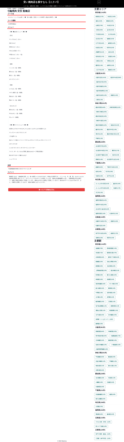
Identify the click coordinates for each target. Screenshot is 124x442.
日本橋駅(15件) (100, 340)
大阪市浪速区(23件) (101, 86)
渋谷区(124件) (112, 16)
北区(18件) (111, 52)
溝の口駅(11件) (112, 365)
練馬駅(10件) (99, 323)
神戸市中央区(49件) (101, 233)
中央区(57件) (110, 25)
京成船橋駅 (21, 8)
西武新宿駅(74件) (112, 248)
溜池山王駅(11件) (100, 310)
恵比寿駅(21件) (115, 270)
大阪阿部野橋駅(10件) (102, 349)
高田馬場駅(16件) (100, 283)
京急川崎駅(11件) (100, 361)
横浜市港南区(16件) (101, 125)
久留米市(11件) (113, 213)
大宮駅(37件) (99, 406)
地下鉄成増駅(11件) (101, 306)
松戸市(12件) (110, 176)
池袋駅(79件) (99, 248)
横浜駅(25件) (111, 357)
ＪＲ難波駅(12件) (115, 344)
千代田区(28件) (100, 34)
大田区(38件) (99, 30)
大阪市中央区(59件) (115, 77)
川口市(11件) (99, 192)
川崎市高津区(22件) (114, 107)
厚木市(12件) (99, 134)
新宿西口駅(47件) (112, 252)
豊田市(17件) (115, 150)
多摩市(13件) (110, 65)
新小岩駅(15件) (100, 288)
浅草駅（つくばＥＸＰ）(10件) (104, 319)
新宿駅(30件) (99, 266)
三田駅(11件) (111, 301)
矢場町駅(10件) (100, 386)
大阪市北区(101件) (101, 77)
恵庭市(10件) (114, 221)
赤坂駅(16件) (110, 279)
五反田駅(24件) (111, 266)
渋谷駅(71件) (99, 252)
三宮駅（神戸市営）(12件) (103, 438)
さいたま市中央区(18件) (102, 188)
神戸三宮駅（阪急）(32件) (103, 434)
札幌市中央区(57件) (101, 221)
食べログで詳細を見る (46, 190)
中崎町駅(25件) (112, 331)
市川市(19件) (109, 171)
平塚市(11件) (99, 138)
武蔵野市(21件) (100, 52)
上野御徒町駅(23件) (101, 270)
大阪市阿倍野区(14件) (102, 91)
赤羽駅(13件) (110, 297)
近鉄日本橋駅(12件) (101, 344)
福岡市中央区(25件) (101, 204)
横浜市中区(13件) (112, 129)
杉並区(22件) (99, 47)
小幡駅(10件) (99, 382)
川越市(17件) (116, 188)
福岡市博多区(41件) (101, 200)
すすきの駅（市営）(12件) (103, 422)
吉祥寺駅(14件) (111, 292)
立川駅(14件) (99, 297)
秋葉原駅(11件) (113, 310)
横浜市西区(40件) (100, 107)
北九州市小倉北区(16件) (102, 209)
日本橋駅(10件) (112, 315)
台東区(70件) (99, 25)
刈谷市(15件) (115, 155)
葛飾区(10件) (111, 70)
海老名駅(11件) (100, 365)
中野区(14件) (110, 61)
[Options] (99, 2)
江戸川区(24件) (100, 43)
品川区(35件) (110, 30)
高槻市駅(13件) (112, 340)
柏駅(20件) (112, 394)
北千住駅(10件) (100, 315)
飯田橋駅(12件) (100, 301)
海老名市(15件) (115, 125)
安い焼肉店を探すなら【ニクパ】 (41, 2)
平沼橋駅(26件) (100, 357)
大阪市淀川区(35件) (101, 82)
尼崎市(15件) (99, 237)
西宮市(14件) (110, 237)
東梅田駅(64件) (100, 331)
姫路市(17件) (114, 233)
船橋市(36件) (99, 167)
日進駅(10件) (110, 382)
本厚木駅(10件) (100, 370)
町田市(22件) (110, 47)
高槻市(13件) (114, 95)
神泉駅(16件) (99, 279)
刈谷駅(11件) (111, 378)
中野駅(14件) (99, 292)
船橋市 (14, 8)
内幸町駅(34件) (100, 257)
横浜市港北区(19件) (101, 116)
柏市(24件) (99, 171)
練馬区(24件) (111, 43)
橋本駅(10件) (110, 414)
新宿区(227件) (100, 16)
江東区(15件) (99, 61)
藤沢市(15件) (99, 129)
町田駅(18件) (99, 275)
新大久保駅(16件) (112, 275)
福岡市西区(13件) (100, 213)
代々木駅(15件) (113, 283)
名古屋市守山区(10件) (113, 159)
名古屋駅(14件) (100, 378)
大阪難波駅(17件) (115, 336)
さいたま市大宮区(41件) (102, 183)
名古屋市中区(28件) (101, 146)
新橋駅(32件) (99, 261)
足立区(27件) (99, 38)
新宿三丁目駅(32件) (113, 257)
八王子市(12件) (100, 70)
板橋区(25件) (110, 38)
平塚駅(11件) (113, 361)
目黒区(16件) (111, 56)
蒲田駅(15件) (111, 288)
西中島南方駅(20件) (101, 336)
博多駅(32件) (99, 414)
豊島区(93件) (110, 21)
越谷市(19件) (116, 183)
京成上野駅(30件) (112, 261)
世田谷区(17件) (100, 56)
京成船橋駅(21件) (100, 394)
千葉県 (9, 8)
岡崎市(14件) (99, 159)
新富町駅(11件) (115, 306)
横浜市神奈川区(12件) (113, 134)
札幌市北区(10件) (100, 225)
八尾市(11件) (99, 99)
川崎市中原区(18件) (101, 120)
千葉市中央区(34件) (112, 167)
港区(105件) (99, 21)
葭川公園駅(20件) (100, 399)
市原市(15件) (99, 176)
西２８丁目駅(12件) (101, 426)
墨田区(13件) (99, 65)
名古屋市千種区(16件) (102, 155)
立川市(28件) (111, 34)
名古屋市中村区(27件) (102, 150)
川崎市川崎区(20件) (101, 112)
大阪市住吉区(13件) (101, 95)
